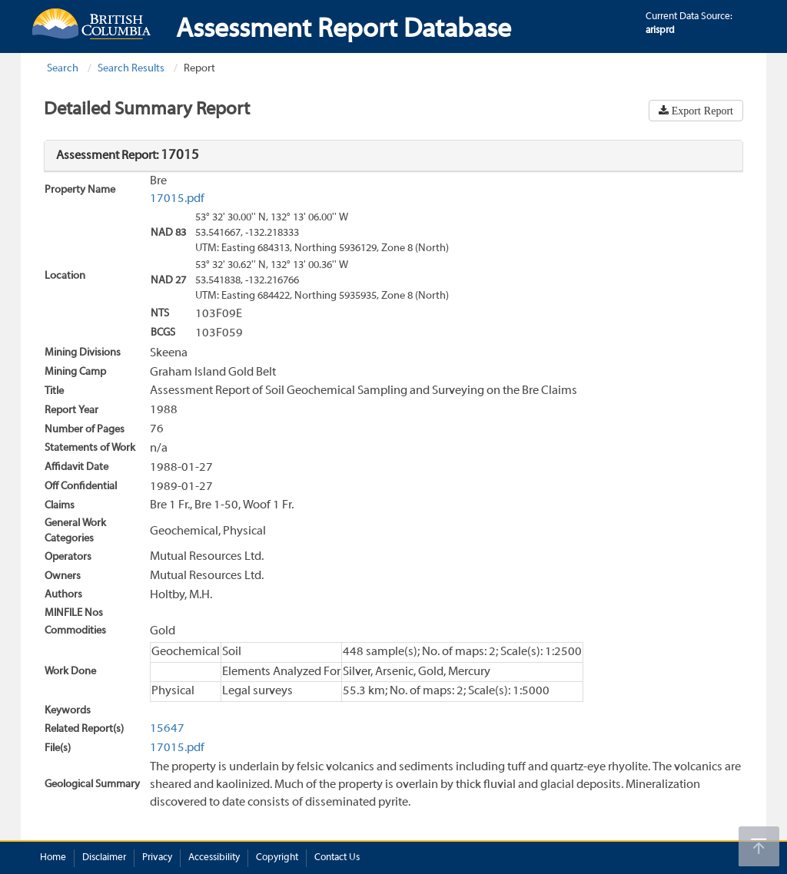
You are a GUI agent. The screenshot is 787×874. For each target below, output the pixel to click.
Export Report (701, 110)
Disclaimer (104, 857)
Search (62, 68)
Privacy (157, 857)
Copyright (277, 857)
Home (53, 857)
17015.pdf (177, 199)
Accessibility (214, 857)
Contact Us (337, 857)
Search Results (131, 68)
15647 (167, 729)
